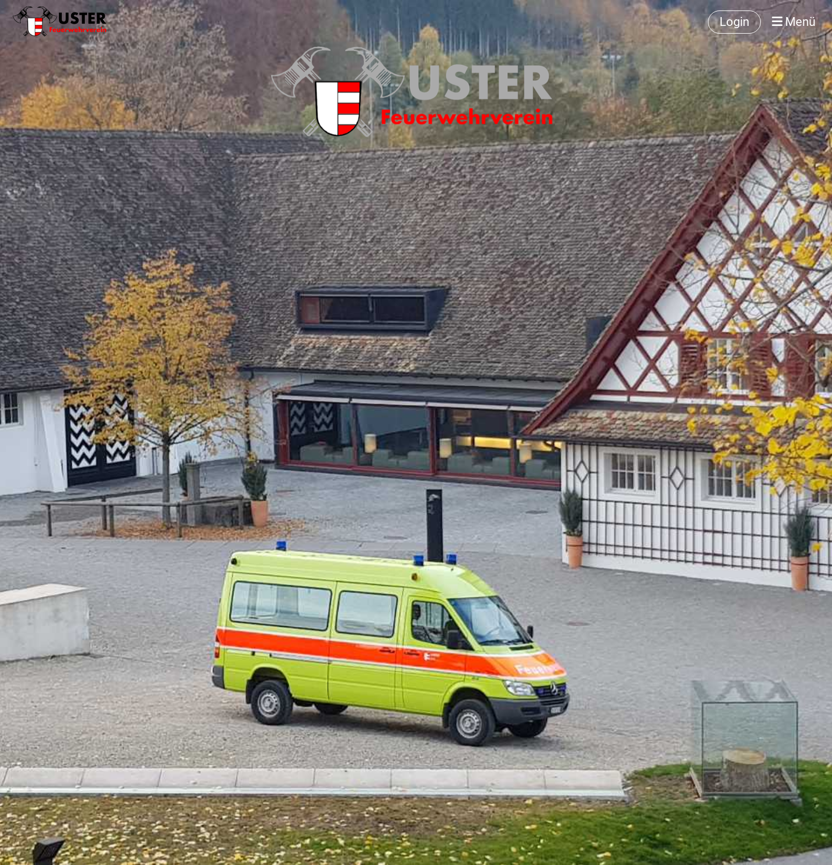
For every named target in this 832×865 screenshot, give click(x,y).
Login (734, 22)
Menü (793, 22)
